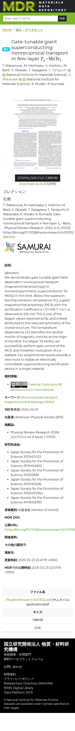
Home (7, 30)
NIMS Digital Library (18, 688)
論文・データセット (29, 30)
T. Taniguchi (58, 70)
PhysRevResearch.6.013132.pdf (28, 600)
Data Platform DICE (18, 692)
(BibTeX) (9, 237)
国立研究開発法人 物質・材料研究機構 (36, 646)
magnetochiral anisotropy (24, 402)
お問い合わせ (13, 666)
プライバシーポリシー (19, 679)
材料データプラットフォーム (23, 659)
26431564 (18, 437)
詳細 (38, 628)
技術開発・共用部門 (17, 654)
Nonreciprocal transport (39, 397)
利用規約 (10, 674)
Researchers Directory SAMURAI (28, 683)
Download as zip (31, 184)
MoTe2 (49, 402)
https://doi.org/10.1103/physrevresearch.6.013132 (40, 529)
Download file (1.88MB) (37, 178)
